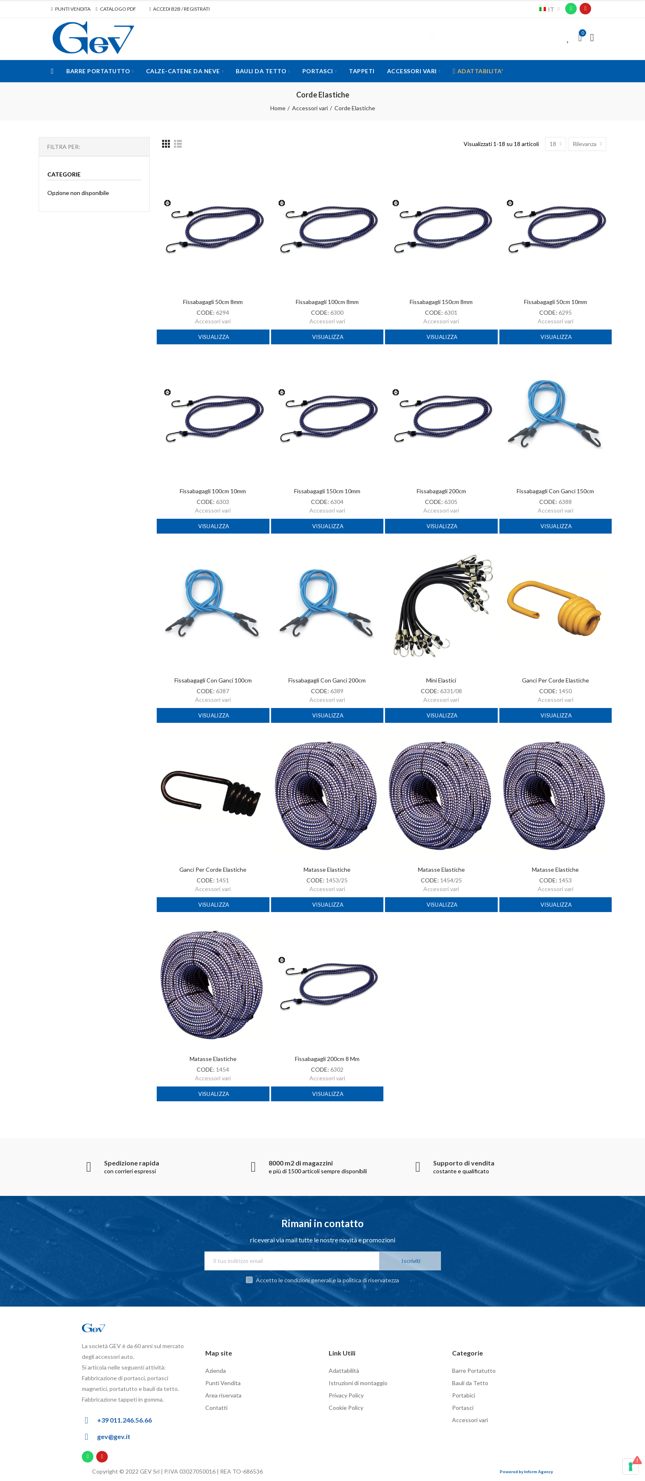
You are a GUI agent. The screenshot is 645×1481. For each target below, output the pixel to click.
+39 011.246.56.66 (124, 1420)
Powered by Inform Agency (526, 1471)
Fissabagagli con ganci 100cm (213, 680)
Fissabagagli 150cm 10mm (327, 490)
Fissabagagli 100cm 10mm (213, 490)
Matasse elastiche (327, 869)
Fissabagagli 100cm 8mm (327, 301)
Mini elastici (441, 680)
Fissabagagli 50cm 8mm (213, 301)
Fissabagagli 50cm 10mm (555, 301)
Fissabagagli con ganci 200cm (327, 680)
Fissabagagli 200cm (441, 490)
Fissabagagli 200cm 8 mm (327, 1058)
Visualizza (213, 337)
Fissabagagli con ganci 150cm (555, 490)
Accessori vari (213, 321)
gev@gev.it (113, 1436)
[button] (70, 9)
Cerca (431, 37)
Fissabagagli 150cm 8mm (441, 301)
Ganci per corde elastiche (555, 680)
